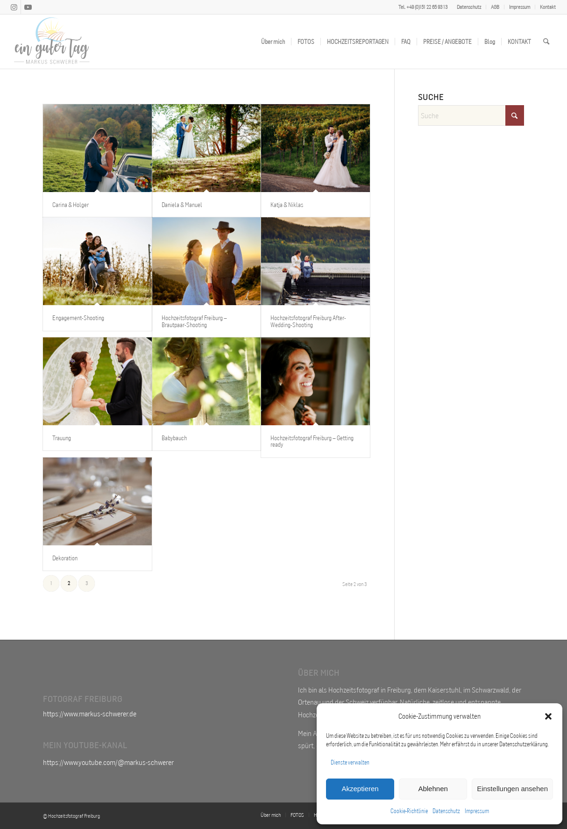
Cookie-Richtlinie (409, 811)
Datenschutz (446, 811)
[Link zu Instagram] (14, 7)
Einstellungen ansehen (512, 789)
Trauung (61, 438)
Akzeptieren (359, 789)
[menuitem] (469, 7)
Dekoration (65, 558)
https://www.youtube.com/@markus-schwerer (108, 762)
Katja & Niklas (286, 204)
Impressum (477, 811)
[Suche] (546, 41)
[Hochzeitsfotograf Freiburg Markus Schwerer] (51, 41)
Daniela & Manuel (182, 204)
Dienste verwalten (350, 762)
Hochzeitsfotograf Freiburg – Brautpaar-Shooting (194, 321)
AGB (495, 7)
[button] (548, 716)
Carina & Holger (70, 204)
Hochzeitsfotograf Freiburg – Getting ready (312, 441)
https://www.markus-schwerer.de (89, 713)
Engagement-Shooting (78, 318)
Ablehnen (432, 789)
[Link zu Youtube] (28, 7)
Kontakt (548, 7)
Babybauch (174, 438)
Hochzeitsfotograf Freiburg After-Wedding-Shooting (308, 321)
